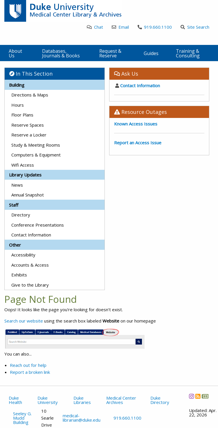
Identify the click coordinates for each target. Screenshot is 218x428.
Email (120, 27)
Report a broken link (30, 372)
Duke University (47, 400)
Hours (17, 105)
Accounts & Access (30, 265)
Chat (95, 27)
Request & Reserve (110, 53)
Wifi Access (22, 165)
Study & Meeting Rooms (35, 145)
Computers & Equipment (36, 155)
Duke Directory (159, 400)
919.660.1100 (155, 27)
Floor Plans (22, 115)
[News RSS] (197, 396)
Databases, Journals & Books (61, 53)
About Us (15, 53)
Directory (20, 215)
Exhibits (19, 275)
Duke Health (15, 400)
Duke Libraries (82, 400)
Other (15, 245)
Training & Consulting (188, 53)
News (17, 185)
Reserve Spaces (27, 125)
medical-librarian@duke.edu (81, 418)
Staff (13, 205)
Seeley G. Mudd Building (22, 418)
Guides (151, 53)
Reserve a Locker (28, 135)
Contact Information (31, 235)
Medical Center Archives (121, 400)
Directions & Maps (29, 95)
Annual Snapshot (27, 195)
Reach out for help (28, 365)
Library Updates (25, 175)
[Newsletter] (205, 396)
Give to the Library (30, 285)
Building (16, 85)
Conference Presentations (37, 225)
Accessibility (23, 255)
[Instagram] (191, 396)
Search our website (23, 321)
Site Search (195, 27)
